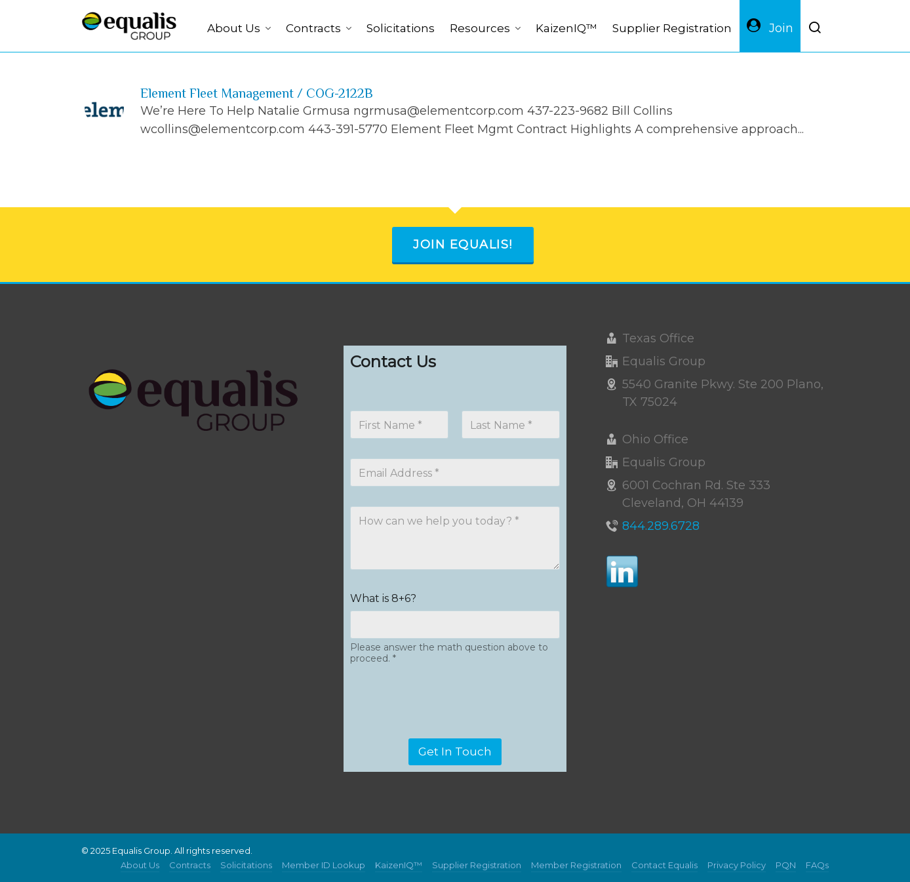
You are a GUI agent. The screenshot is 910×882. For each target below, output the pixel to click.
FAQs (817, 865)
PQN (786, 865)
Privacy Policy (736, 865)
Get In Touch (455, 751)
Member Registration (576, 865)
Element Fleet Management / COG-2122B (256, 93)
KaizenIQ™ (398, 865)
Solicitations (246, 865)
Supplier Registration (476, 865)
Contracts (189, 865)
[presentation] (449, 730)
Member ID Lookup (323, 865)
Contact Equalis (664, 865)
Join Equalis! (463, 244)
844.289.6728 (661, 526)
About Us (140, 865)
